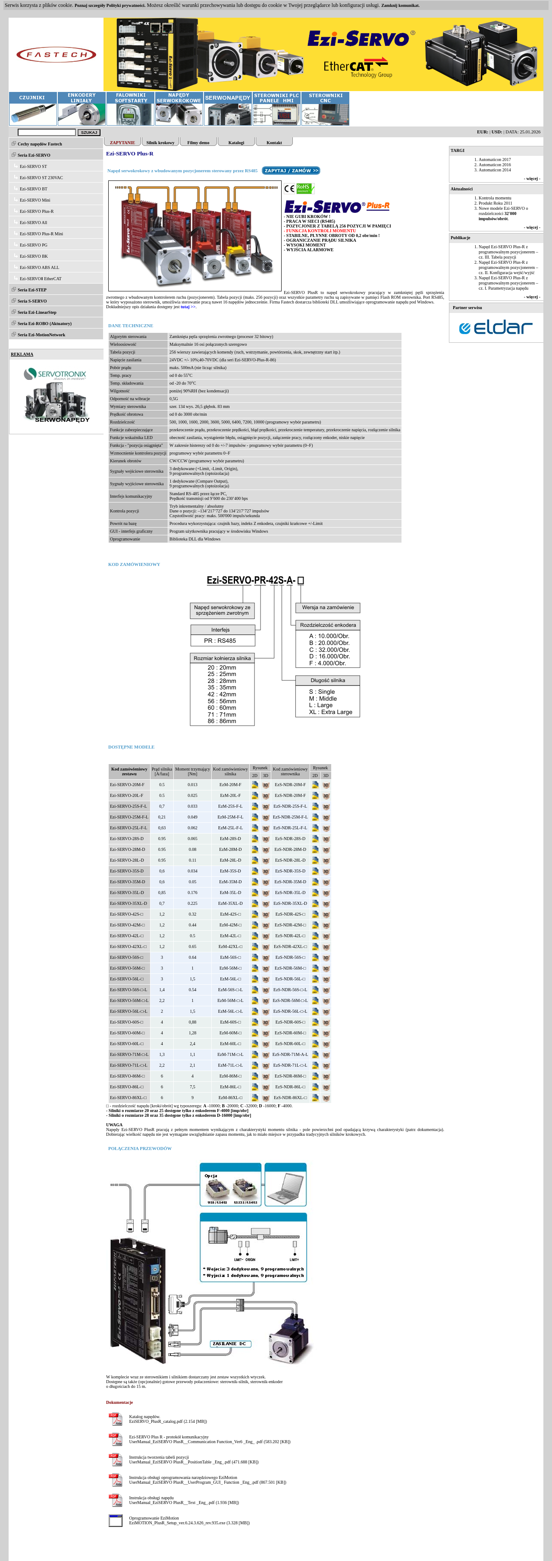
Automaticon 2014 (495, 169)
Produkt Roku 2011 (495, 203)
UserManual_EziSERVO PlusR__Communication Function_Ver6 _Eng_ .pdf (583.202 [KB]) (209, 1441)
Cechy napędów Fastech (40, 144)
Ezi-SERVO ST (33, 166)
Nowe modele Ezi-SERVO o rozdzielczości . (503, 213)
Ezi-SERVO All (33, 222)
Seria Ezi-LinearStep (37, 312)
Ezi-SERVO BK (34, 256)
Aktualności (462, 188)
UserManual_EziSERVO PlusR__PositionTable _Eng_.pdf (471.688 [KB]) (193, 1462)
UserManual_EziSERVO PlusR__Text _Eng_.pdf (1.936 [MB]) (184, 1502)
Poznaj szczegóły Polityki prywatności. (110, 5)
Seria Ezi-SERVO (34, 155)
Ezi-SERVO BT (33, 188)
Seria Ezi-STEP (32, 290)
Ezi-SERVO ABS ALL (39, 267)
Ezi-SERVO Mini (35, 200)
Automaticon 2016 (495, 164)
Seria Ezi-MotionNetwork (41, 334)
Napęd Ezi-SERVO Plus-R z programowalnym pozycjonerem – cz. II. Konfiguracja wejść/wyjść (508, 267)
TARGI (457, 150)
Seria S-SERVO (32, 301)
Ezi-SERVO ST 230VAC (41, 177)
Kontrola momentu (495, 198)
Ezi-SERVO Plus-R (36, 211)
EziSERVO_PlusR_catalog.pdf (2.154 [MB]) (168, 1421)
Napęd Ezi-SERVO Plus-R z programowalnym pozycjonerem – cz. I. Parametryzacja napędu (508, 283)
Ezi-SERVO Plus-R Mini (41, 233)
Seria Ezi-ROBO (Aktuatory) (45, 323)
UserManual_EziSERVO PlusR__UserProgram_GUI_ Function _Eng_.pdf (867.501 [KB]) (207, 1482)
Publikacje (460, 237)
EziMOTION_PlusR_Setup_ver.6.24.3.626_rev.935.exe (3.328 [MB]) (189, 1522)
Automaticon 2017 (495, 159)
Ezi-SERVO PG (33, 245)
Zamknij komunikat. (400, 5)
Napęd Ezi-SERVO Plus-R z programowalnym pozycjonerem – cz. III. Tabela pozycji (508, 251)
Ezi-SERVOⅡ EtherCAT (41, 278)
